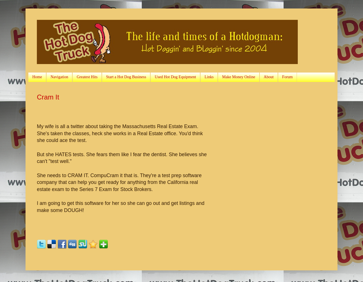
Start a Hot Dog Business (126, 77)
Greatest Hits (87, 77)
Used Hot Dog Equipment (175, 77)
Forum (287, 77)
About (269, 77)
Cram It (48, 97)
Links (209, 77)
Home (37, 77)
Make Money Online (238, 77)
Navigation (59, 77)
